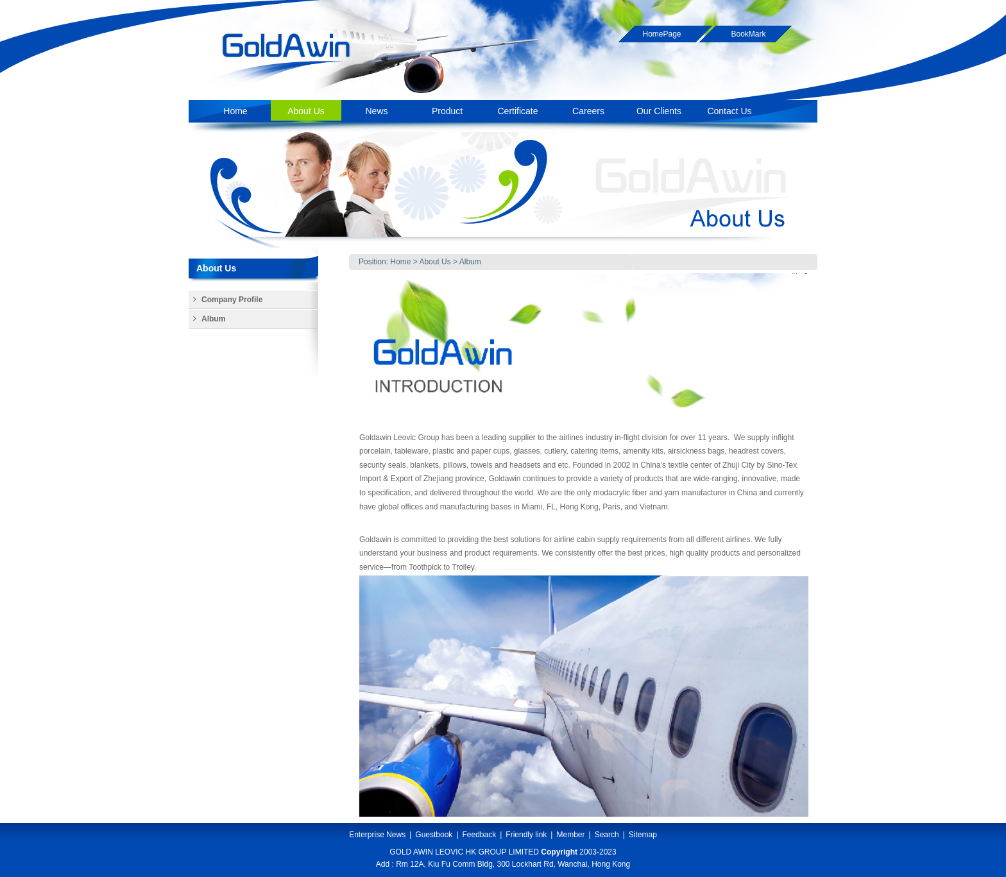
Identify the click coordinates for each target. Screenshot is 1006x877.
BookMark (748, 34)
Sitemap (643, 834)
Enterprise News (377, 834)
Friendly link (526, 834)
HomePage (661, 34)
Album (470, 261)
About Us (434, 261)
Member (570, 834)
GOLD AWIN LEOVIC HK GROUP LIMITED (464, 851)
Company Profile (231, 299)
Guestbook (433, 834)
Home (400, 261)
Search (607, 834)
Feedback (480, 834)
